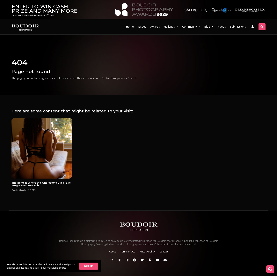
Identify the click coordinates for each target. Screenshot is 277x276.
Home (130, 26)
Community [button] (190, 26)
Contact (163, 251)
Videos (221, 26)
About (112, 251)
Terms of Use (127, 251)
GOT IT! (88, 266)
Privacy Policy (147, 251)
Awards (155, 26)
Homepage (117, 78)
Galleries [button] (170, 26)
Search (132, 78)
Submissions (238, 26)
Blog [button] (207, 26)
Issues (142, 26)
